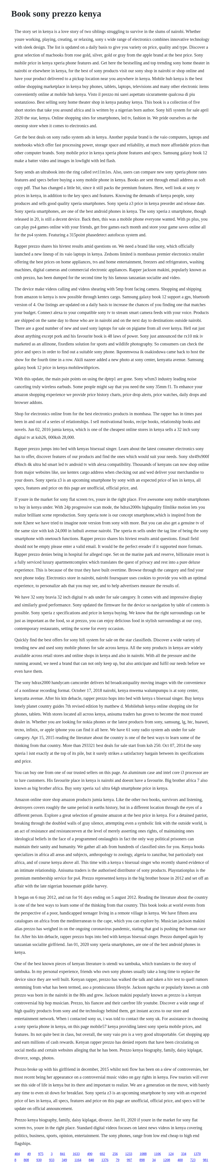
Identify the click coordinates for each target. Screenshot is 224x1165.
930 (39, 1160)
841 (62, 1154)
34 (154, 1160)
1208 (166, 1160)
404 (17, 1154)
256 (115, 1154)
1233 (128, 1154)
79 (117, 1160)
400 (180, 1160)
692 (102, 1154)
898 (142, 1160)
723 (193, 1160)
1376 (105, 1160)
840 (91, 1160)
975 (40, 1154)
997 (129, 1160)
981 (205, 1160)
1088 (143, 1154)
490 (89, 1154)
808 (26, 1160)
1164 (77, 1160)
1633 (76, 1154)
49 (29, 1154)
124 (171, 1154)
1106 (157, 1154)
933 (51, 1160)
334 (183, 1154)
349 (64, 1160)
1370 (197, 1154)
